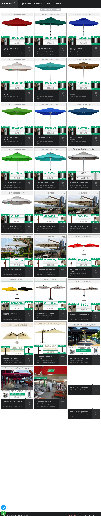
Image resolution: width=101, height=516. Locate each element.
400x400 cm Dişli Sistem (79, 358)
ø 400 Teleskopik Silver (12, 183)
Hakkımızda (38, 4)
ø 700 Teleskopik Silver (12, 226)
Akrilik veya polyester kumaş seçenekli (13, 54)
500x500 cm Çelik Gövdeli (46, 270)
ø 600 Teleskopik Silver (79, 183)
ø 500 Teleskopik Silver (46, 183)
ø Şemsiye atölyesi (44, 401)
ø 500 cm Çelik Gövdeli (12, 270)
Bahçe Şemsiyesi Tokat (50, 9)
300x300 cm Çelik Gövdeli (79, 226)
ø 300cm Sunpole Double (46, 313)
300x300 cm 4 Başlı (10, 358)
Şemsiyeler (26, 4)
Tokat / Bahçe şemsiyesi (79, 412)
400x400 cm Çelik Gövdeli (46, 226)
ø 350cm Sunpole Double (79, 315)
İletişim (59, 4)
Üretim (49, 4)
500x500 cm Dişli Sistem (12, 401)
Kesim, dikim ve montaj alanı (47, 406)
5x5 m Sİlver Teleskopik (79, 387)
